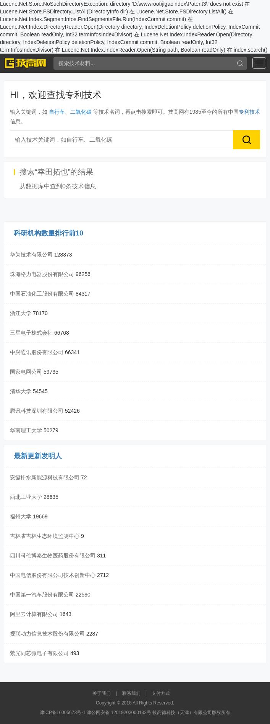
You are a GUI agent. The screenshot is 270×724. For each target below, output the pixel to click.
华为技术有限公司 (31, 255)
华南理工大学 (26, 430)
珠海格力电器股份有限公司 (42, 274)
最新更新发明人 (38, 456)
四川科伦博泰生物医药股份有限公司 (52, 555)
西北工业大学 (26, 497)
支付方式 (161, 693)
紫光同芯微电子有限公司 (39, 653)
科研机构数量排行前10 (48, 233)
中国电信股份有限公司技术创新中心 (52, 575)
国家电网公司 (26, 372)
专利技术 (249, 112)
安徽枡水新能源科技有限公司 (44, 477)
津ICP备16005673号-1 (63, 712)
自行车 (57, 112)
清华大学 (20, 391)
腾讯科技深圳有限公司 (36, 411)
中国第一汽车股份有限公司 (42, 595)
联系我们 (131, 693)
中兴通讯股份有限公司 (36, 352)
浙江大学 (20, 313)
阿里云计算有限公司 (34, 614)
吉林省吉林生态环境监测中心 (44, 536)
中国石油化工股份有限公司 (42, 294)
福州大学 (20, 516)
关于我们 (101, 693)
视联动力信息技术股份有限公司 (47, 634)
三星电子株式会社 (31, 333)
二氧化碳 (81, 112)
